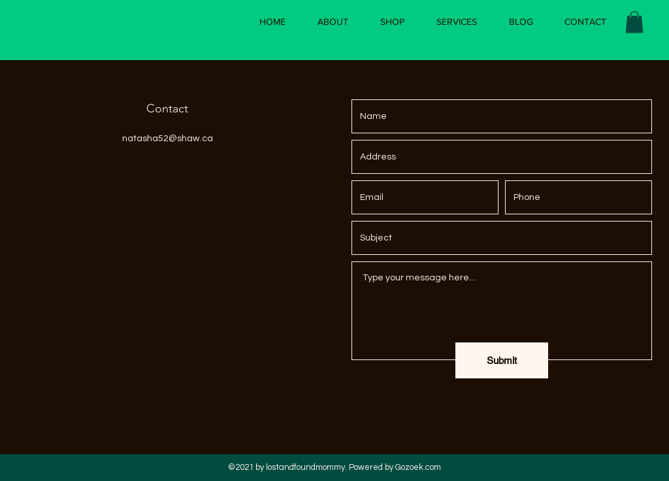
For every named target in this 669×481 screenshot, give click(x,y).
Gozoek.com (418, 467)
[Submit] (501, 360)
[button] (634, 22)
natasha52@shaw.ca (167, 138)
